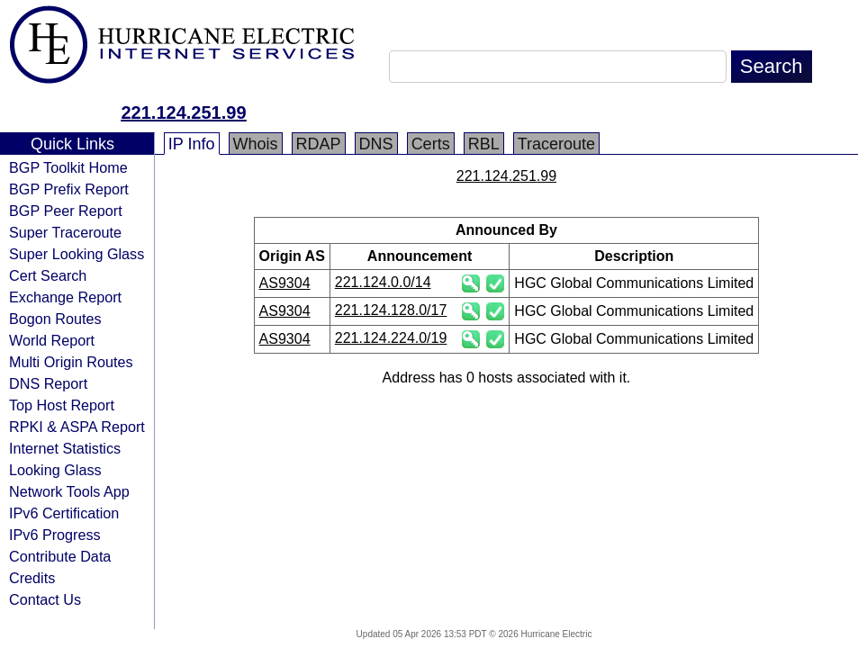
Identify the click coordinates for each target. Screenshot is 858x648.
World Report (52, 340)
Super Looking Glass (76, 254)
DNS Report (48, 383)
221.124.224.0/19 (391, 338)
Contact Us (45, 599)
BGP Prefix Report (69, 189)
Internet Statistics (65, 448)
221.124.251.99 (183, 112)
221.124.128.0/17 (391, 310)
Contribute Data (60, 556)
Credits (32, 578)
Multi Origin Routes (71, 362)
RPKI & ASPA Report (77, 426)
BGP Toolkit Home (68, 167)
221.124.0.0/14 (383, 282)
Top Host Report (61, 405)
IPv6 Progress (55, 534)
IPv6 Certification (64, 513)
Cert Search (47, 275)
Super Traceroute (65, 232)
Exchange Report (65, 297)
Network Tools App (69, 491)
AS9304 (285, 283)
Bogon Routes (55, 318)
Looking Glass (55, 470)
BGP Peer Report (65, 210)
